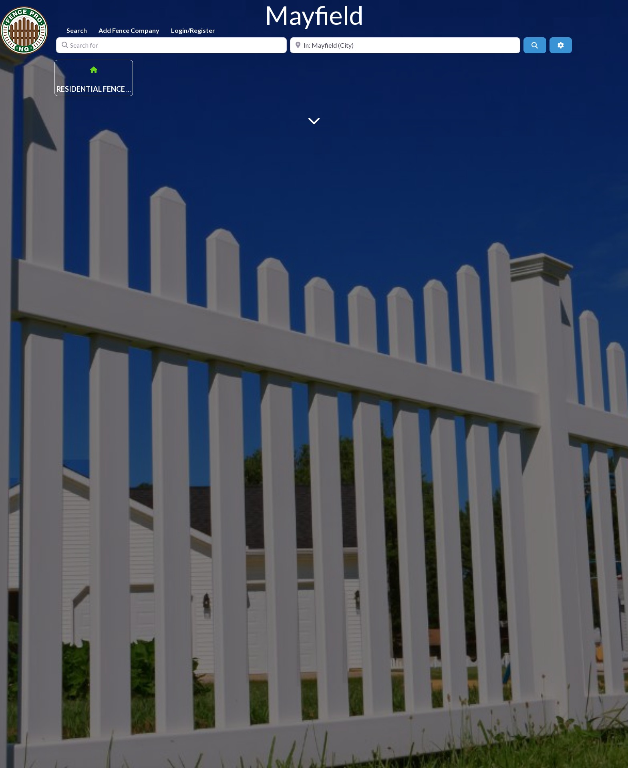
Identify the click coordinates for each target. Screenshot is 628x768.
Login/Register (193, 30)
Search (76, 30)
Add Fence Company (129, 30)
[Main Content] (314, 120)
